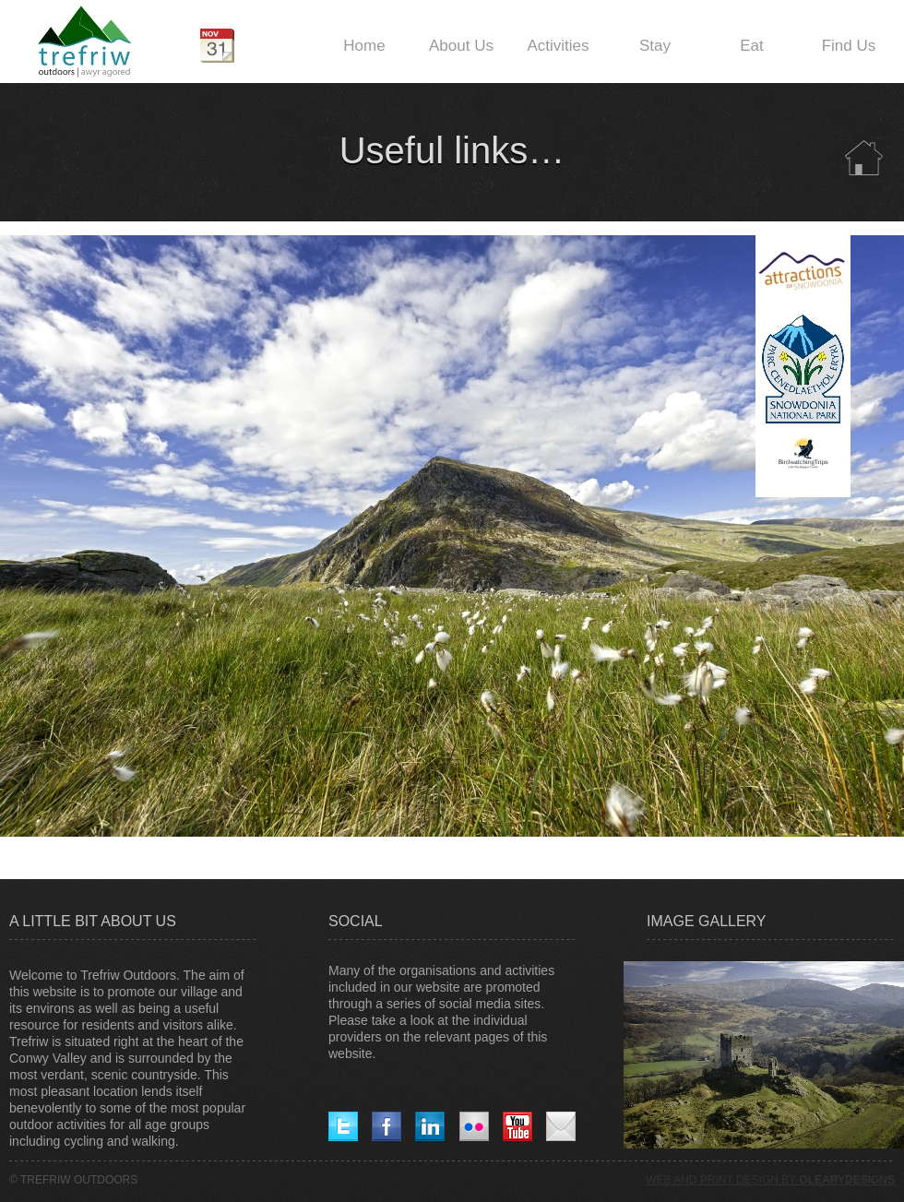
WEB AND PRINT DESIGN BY (770, 1179)
